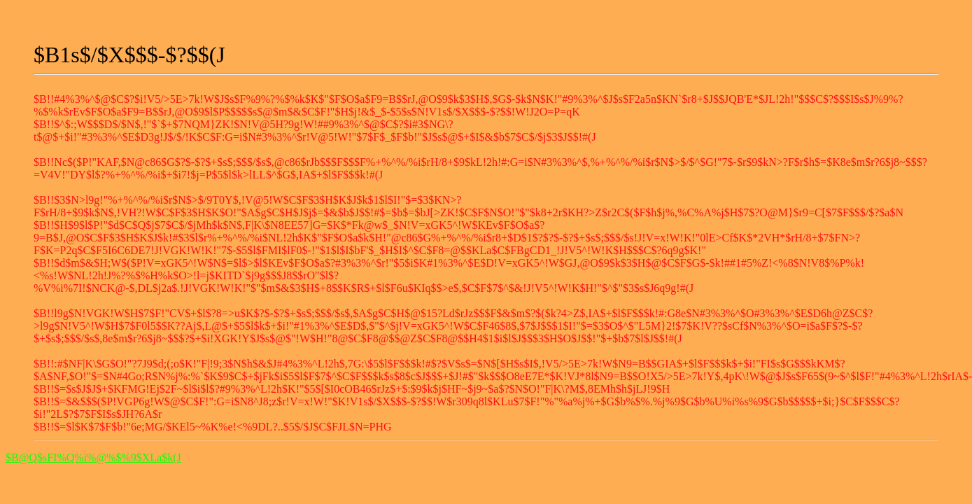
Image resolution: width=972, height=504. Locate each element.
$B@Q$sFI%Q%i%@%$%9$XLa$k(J (93, 457)
